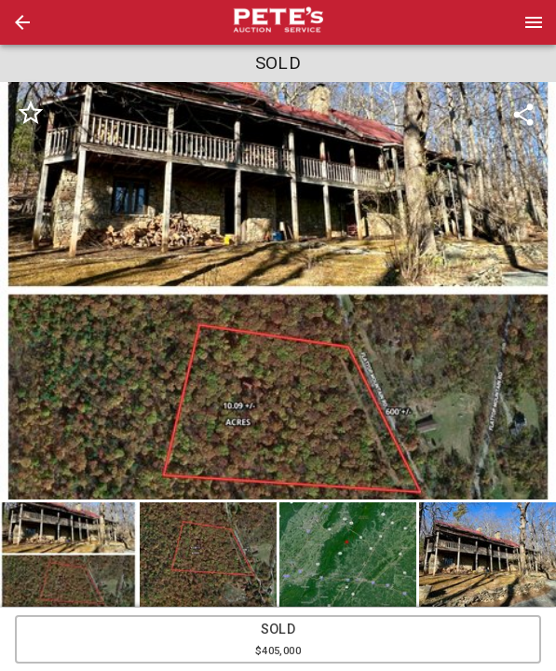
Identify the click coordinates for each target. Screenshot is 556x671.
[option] (278, 291)
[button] (22, 22)
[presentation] (278, 22)
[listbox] (278, 291)
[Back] (22, 22)
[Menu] (533, 22)
